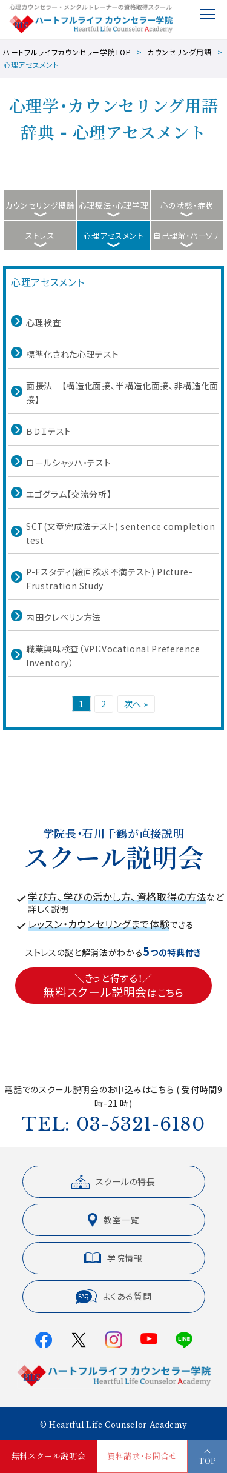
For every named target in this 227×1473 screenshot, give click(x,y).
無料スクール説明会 (49, 1456)
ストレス (40, 235)
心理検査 (44, 322)
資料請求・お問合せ (142, 1456)
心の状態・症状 (187, 205)
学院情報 (113, 1258)
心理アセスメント (113, 235)
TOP (207, 1460)
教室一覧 (113, 1220)
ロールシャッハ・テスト (68, 462)
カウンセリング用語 (179, 52)
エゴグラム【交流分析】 (68, 494)
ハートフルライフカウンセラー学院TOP (67, 52)
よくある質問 (114, 1296)
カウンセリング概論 (40, 205)
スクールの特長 (113, 1182)
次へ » (136, 704)
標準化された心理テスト (72, 354)
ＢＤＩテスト (48, 431)
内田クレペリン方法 (63, 617)
